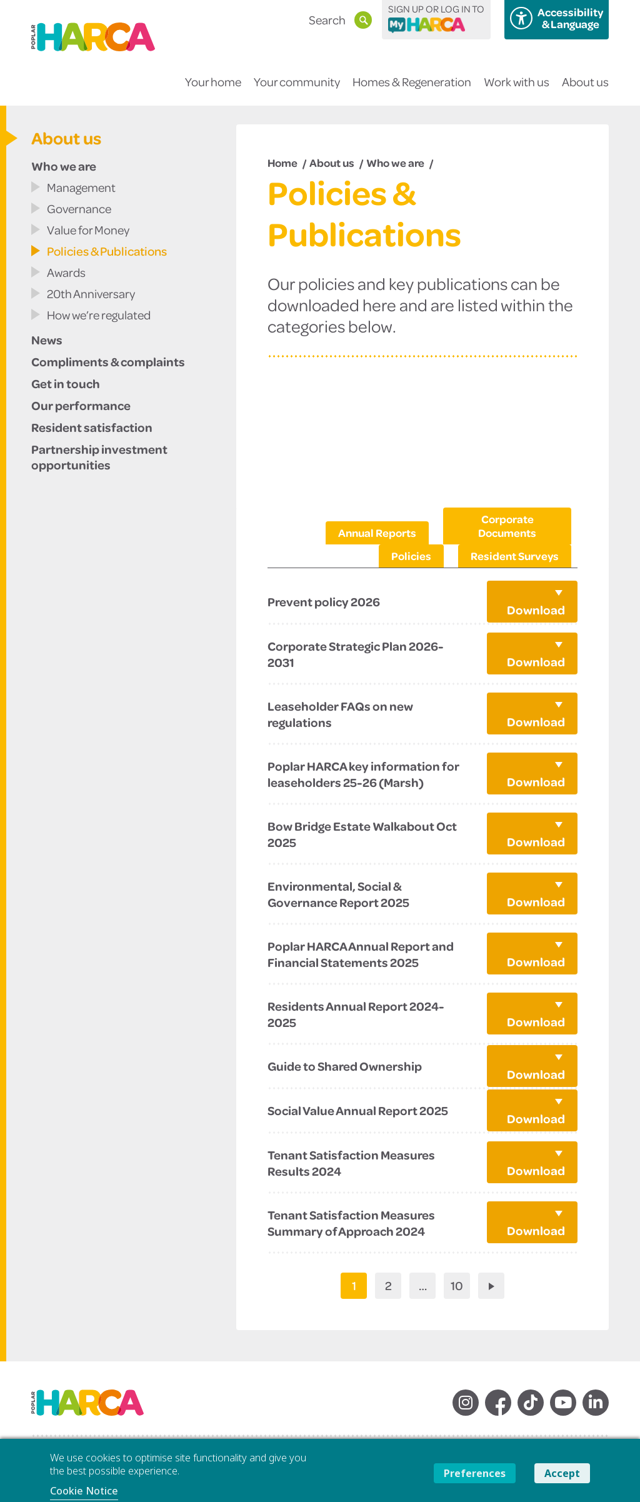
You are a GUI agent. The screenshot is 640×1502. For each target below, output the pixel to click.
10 (457, 1285)
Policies (411, 556)
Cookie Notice (84, 1491)
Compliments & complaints (108, 361)
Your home (213, 90)
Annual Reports (377, 532)
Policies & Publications (107, 251)
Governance (79, 208)
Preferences (475, 1473)
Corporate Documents (507, 525)
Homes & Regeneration (411, 90)
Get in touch (65, 383)
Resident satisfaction (91, 427)
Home (283, 162)
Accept (562, 1473)
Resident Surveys (515, 556)
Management (81, 187)
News (46, 339)
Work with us (516, 90)
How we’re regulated (99, 315)
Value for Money (88, 230)
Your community (297, 90)
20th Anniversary (91, 293)
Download (536, 609)
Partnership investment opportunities (99, 457)
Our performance (81, 405)
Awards (66, 272)
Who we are (63, 166)
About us (585, 90)
